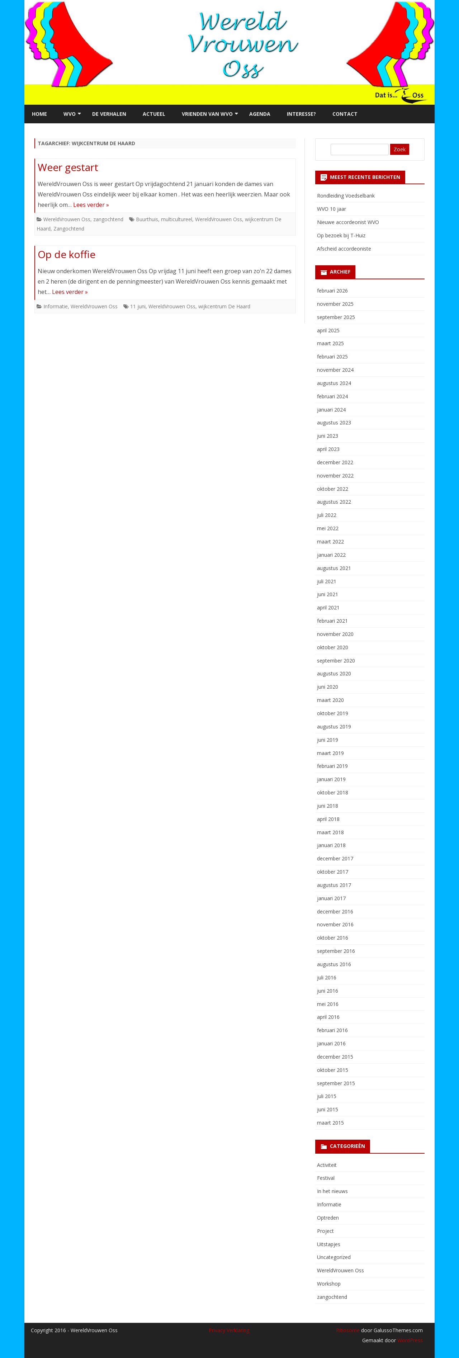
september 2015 (336, 1083)
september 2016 (336, 951)
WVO (69, 113)
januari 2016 (331, 1043)
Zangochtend (68, 228)
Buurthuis (147, 219)
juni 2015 (327, 1109)
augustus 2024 (334, 383)
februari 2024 (332, 396)
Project (325, 1231)
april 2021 (328, 607)
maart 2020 (330, 700)
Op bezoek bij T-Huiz (341, 235)
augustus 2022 (334, 501)
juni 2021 (327, 594)
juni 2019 (327, 739)
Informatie (55, 306)
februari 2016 (332, 1030)
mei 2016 (328, 1004)
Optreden (328, 1217)
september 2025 (336, 317)
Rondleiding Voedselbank (346, 195)
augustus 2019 (334, 726)
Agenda (259, 113)
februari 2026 (332, 290)
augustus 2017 (334, 885)
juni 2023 (327, 435)
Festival (326, 1177)
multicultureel (176, 219)
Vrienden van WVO (207, 113)
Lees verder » (91, 205)
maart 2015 (330, 1122)
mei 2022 (328, 528)
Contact (345, 113)
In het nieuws (332, 1191)
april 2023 (328, 449)
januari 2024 (331, 409)
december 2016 (335, 911)
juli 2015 (326, 1096)
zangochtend (108, 219)
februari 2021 (332, 620)
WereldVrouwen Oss (66, 219)
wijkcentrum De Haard (224, 306)
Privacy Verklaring (229, 1330)
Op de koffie (66, 254)
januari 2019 (331, 779)
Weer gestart (68, 167)
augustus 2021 (334, 568)
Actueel (154, 113)
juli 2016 (326, 977)
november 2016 (335, 924)
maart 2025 (330, 343)
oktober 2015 (332, 1070)
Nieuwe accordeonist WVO (348, 222)
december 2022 (335, 462)
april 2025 (328, 330)
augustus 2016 (334, 964)
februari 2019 (332, 766)
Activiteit (327, 1165)
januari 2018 (331, 845)
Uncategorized (334, 1257)
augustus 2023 (334, 422)
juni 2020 (327, 686)
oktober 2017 (332, 871)
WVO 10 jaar (331, 208)
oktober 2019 (332, 713)
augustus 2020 (334, 673)
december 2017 (335, 858)
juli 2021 (326, 581)
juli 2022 (326, 515)
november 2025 (335, 303)
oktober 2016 (332, 937)
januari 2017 (331, 898)
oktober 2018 (332, 792)
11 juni (138, 306)
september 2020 (336, 660)
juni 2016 (327, 990)
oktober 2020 (332, 647)
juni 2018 (327, 805)
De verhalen (109, 113)
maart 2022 (330, 541)
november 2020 (335, 634)
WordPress (409, 1340)
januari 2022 (331, 554)
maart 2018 (330, 832)
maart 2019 (330, 753)
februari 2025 (332, 356)
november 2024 (335, 369)
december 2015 (335, 1056)
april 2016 (328, 1016)
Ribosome (348, 1330)
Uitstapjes (328, 1244)
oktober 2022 (332, 488)
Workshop (329, 1283)
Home (39, 113)
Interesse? (301, 113)
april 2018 (328, 819)
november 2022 (335, 475)
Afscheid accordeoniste (344, 248)
